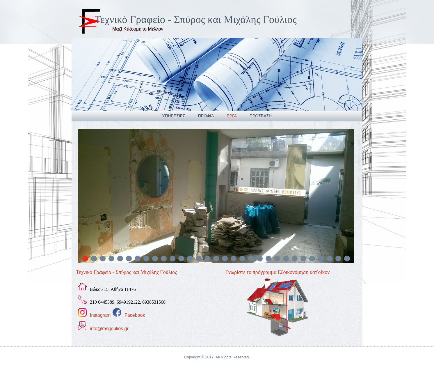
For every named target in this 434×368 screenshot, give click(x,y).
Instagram (100, 315)
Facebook (134, 315)
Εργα (231, 116)
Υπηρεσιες (173, 116)
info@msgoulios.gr (109, 328)
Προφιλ (206, 116)
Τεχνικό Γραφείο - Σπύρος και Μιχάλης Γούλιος (196, 19)
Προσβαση (261, 116)
